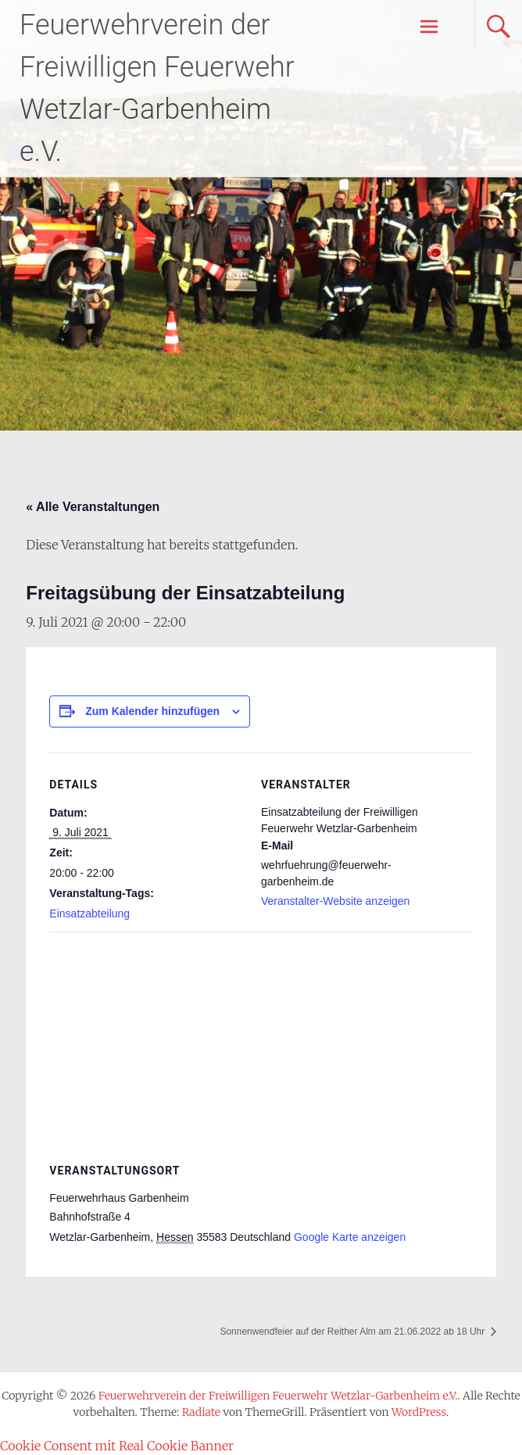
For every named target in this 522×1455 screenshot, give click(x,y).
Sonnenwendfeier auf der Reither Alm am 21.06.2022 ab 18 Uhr (353, 1331)
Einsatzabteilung (89, 913)
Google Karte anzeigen (350, 1237)
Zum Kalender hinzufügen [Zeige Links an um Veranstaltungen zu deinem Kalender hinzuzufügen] (152, 711)
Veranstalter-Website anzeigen (335, 901)
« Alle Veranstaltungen (92, 506)
